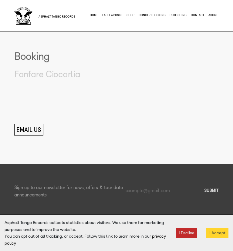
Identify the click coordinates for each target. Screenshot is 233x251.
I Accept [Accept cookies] (217, 233)
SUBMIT (211, 190)
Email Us (28, 129)
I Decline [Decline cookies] (186, 233)
